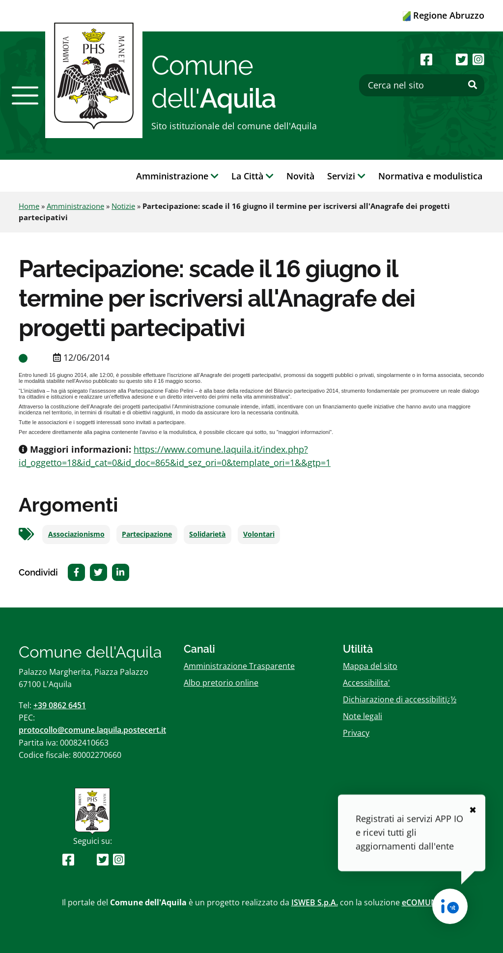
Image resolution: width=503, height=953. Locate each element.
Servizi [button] (346, 176)
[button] (25, 95)
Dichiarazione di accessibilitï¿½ (399, 699)
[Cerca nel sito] (421, 85)
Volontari (259, 534)
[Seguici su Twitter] (462, 59)
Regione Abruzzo (443, 15)
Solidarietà (207, 534)
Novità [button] (300, 176)
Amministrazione (75, 206)
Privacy (356, 732)
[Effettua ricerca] (472, 85)
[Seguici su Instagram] (478, 59)
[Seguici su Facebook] (426, 59)
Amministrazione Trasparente (239, 666)
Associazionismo (76, 534)
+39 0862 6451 (59, 705)
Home (29, 206)
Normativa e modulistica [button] (430, 176)
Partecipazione (147, 534)
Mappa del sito (370, 666)
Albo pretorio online (221, 682)
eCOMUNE (422, 902)
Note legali (362, 716)
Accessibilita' (366, 682)
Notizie (123, 206)
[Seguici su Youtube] (443, 59)
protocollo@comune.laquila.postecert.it (92, 729)
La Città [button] (252, 176)
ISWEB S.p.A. (314, 902)
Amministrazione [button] (177, 176)
